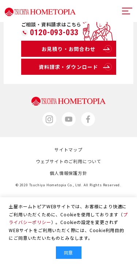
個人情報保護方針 (68, 173)
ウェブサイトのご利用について (68, 161)
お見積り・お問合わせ (77, 48)
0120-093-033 (54, 33)
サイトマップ (68, 149)
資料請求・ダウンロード (75, 66)
